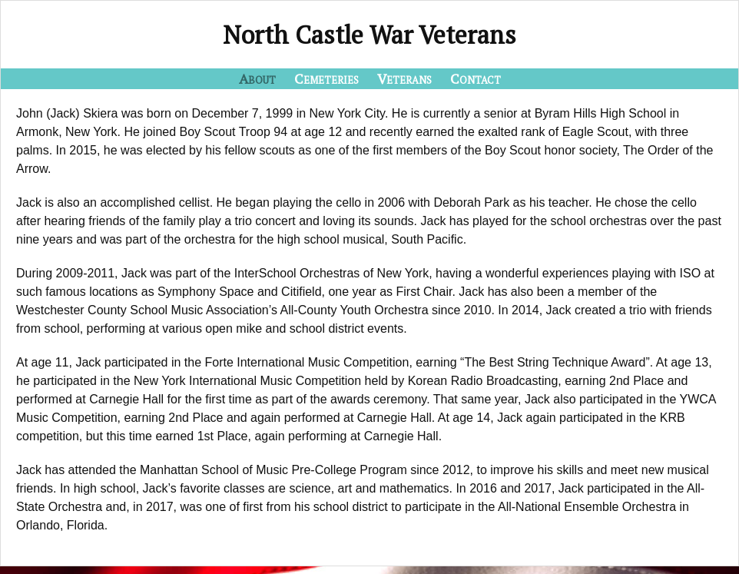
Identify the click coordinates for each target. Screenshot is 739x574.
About (257, 78)
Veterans (404, 78)
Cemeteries (326, 78)
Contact (475, 78)
